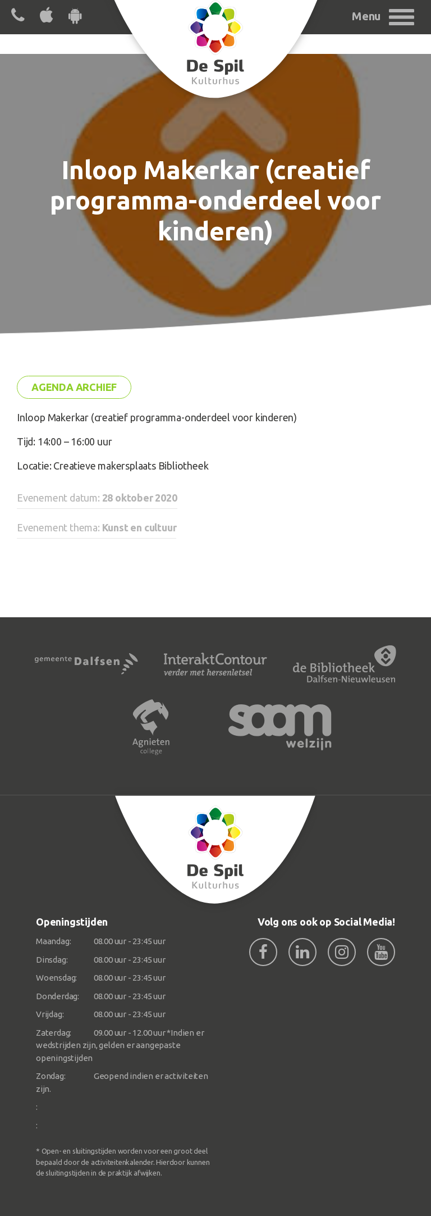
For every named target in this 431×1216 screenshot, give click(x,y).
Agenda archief (74, 387)
